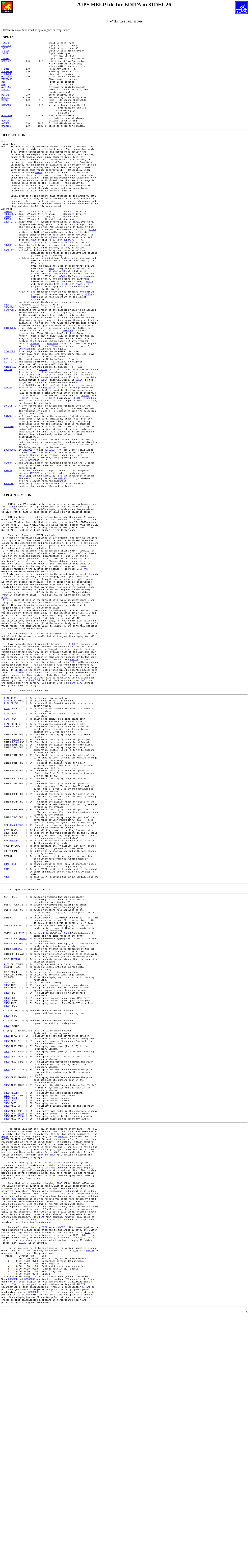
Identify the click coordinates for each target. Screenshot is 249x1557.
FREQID (5, 74)
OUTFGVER (6, 83)
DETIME (5, 105)
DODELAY (6, 65)
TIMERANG (6, 86)
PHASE (15, 873)
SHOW (7, 1165)
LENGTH (20, 975)
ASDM (33, 277)
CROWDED (6, 118)
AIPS (51, 311)
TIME (37, 803)
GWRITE (90, 1482)
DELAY (15, 876)
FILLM (92, 264)
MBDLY (89, 326)
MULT (13, 1022)
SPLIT (69, 1466)
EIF (3, 93)
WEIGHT (15, 1293)
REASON (5, 136)
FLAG (31, 803)
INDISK (5, 52)
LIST (7, 982)
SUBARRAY (6, 77)
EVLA (77, 255)
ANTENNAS (6, 96)
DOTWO (4, 111)
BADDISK (6, 142)
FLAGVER (6, 80)
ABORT (7, 1038)
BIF (3, 90)
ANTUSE (5, 139)
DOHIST (5, 108)
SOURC (22, 1109)
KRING (88, 342)
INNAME (5, 43)
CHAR (7, 1022)
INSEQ (4, 49)
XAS (40, 597)
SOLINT (5, 99)
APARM (62, 314)
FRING (48, 314)
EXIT (7, 1028)
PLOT (7, 1141)
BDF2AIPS (68, 277)
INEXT (4, 55)
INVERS (5, 62)
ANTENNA (17, 1122)
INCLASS (6, 46)
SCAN (12, 975)
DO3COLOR (6, 130)
